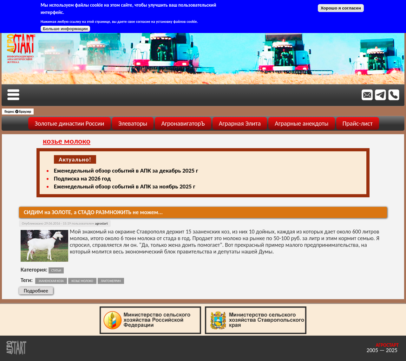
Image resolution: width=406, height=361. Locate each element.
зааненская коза (51, 281)
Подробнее (38, 290)
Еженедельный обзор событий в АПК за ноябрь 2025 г (124, 186)
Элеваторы (132, 123)
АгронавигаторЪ (183, 123)
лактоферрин (111, 281)
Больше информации (65, 28)
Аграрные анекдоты (302, 123)
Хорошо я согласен (341, 8)
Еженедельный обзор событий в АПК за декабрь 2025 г (126, 170)
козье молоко (82, 281)
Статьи (56, 270)
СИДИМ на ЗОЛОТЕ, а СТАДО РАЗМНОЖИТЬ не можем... (93, 212)
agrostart (101, 223)
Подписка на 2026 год (82, 178)
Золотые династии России (69, 123)
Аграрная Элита (240, 123)
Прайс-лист (358, 123)
